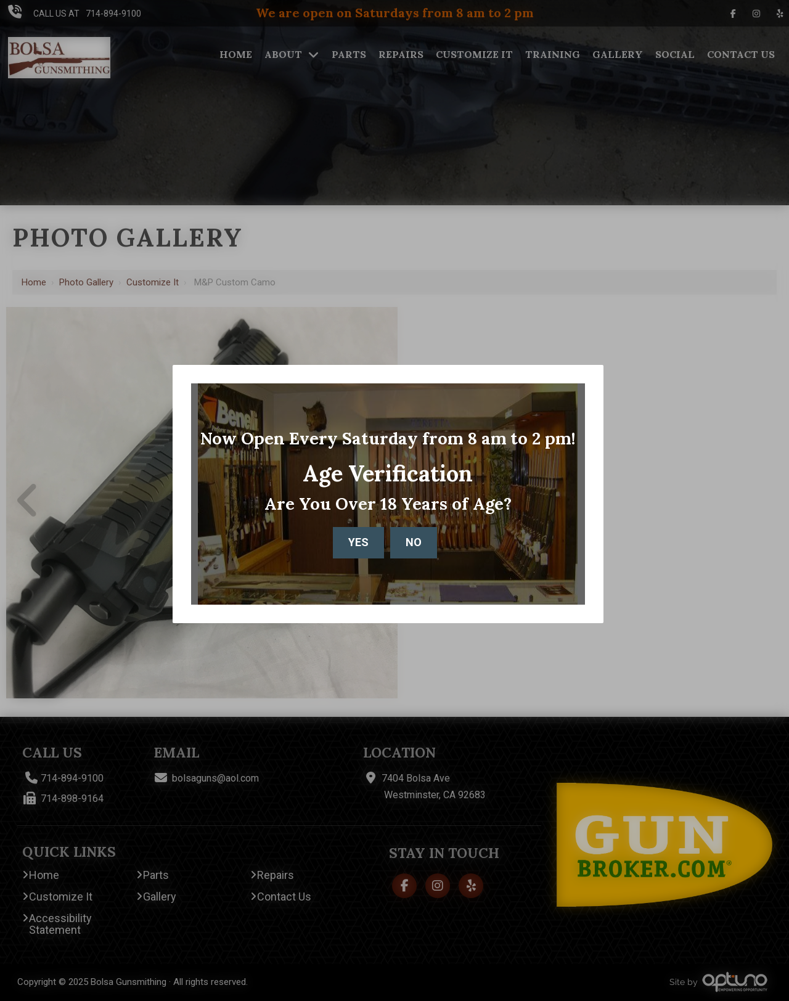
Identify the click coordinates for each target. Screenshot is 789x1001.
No (414, 542)
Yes (358, 542)
